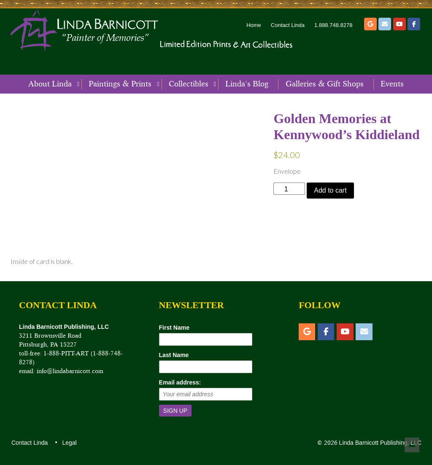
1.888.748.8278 (333, 25)
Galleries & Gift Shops (325, 84)
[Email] (384, 24)
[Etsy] (370, 24)
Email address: (180, 382)
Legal (69, 442)
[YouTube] (399, 24)
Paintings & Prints (120, 84)
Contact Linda (288, 25)
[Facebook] (414, 24)
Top (412, 445)
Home (253, 25)
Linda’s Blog (246, 84)
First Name (174, 327)
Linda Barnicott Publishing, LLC (379, 442)
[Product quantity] (289, 189)
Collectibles (188, 84)
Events (392, 84)
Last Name (174, 355)
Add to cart (330, 190)
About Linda (50, 84)
